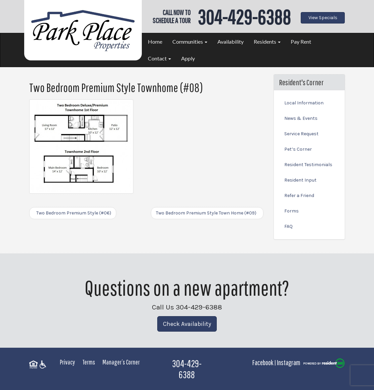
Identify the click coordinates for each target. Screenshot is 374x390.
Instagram (288, 362)
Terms (88, 362)
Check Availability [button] (187, 324)
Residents (267, 41)
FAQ (288, 226)
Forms (291, 211)
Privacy (67, 362)
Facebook (262, 362)
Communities (189, 41)
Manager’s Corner (121, 362)
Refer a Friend (299, 195)
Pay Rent (301, 41)
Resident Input (300, 180)
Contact (159, 58)
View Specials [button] (322, 17)
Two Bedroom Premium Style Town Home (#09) (207, 213)
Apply (188, 58)
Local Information (304, 103)
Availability (230, 41)
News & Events (301, 118)
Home (155, 41)
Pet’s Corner (298, 149)
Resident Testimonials (308, 164)
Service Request (301, 134)
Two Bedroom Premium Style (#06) (72, 213)
